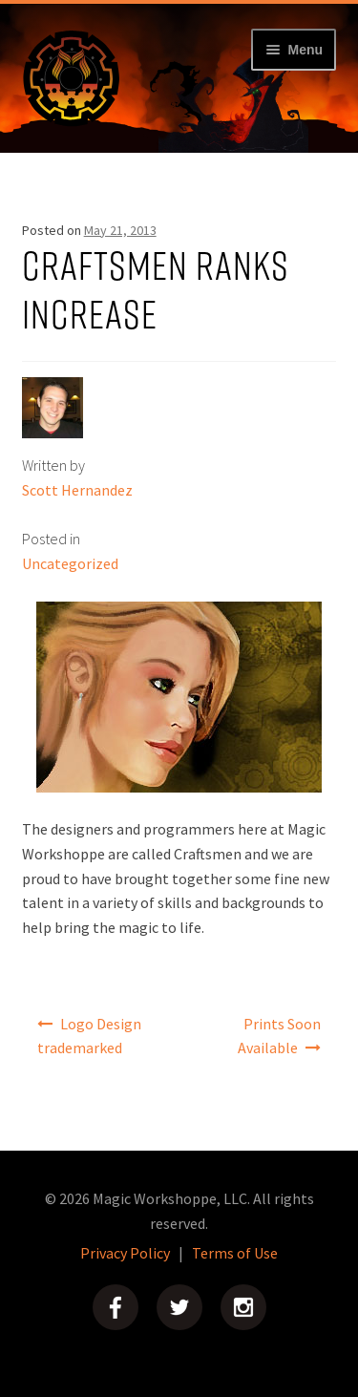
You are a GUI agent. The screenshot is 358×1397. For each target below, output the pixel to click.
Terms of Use (235, 1252)
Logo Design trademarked (89, 1036)
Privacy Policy (125, 1252)
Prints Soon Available (280, 1036)
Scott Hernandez (77, 489)
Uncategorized (70, 563)
